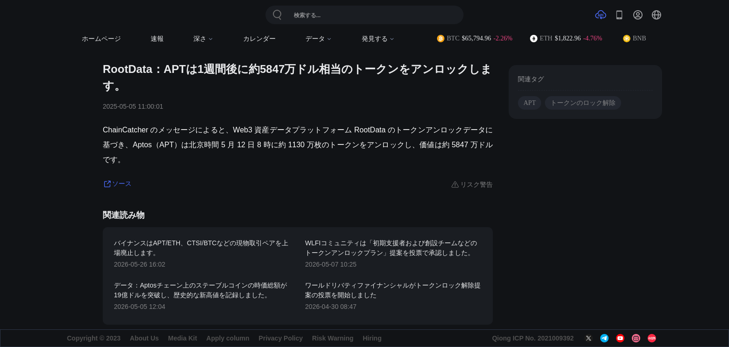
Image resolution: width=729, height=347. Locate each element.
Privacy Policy (280, 338)
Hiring (372, 338)
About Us (144, 338)
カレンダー (259, 38)
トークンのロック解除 (583, 102)
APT (530, 102)
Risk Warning (332, 338)
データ (318, 38)
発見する (378, 38)
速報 (157, 38)
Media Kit (182, 338)
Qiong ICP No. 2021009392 (533, 338)
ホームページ (101, 38)
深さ (203, 38)
